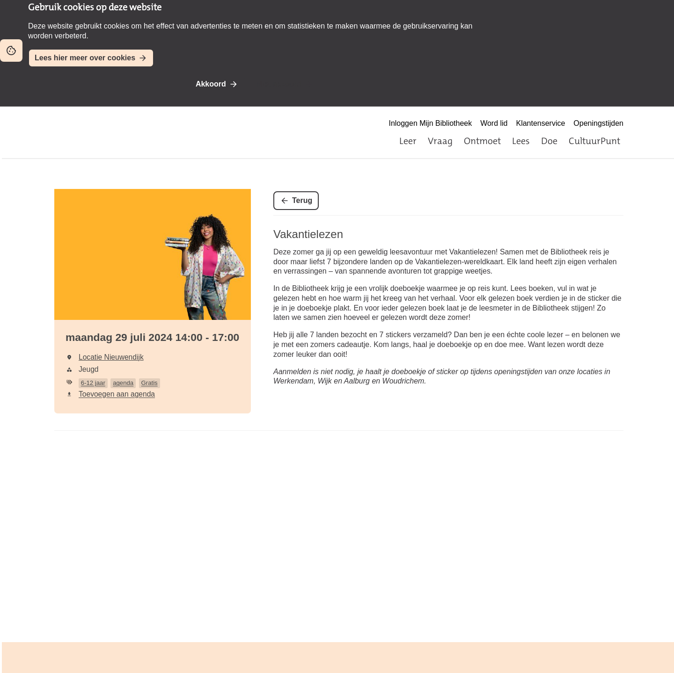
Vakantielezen (308, 234)
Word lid (493, 123)
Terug (302, 200)
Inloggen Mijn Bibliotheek (430, 123)
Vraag (440, 141)
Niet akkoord (278, 84)
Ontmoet (482, 141)
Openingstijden (598, 123)
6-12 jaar (93, 382)
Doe (549, 141)
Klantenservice (540, 123)
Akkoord (211, 84)
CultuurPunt (594, 141)
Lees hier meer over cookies (85, 58)
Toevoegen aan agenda (117, 394)
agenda (123, 382)
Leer (408, 141)
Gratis (149, 382)
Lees (521, 141)
